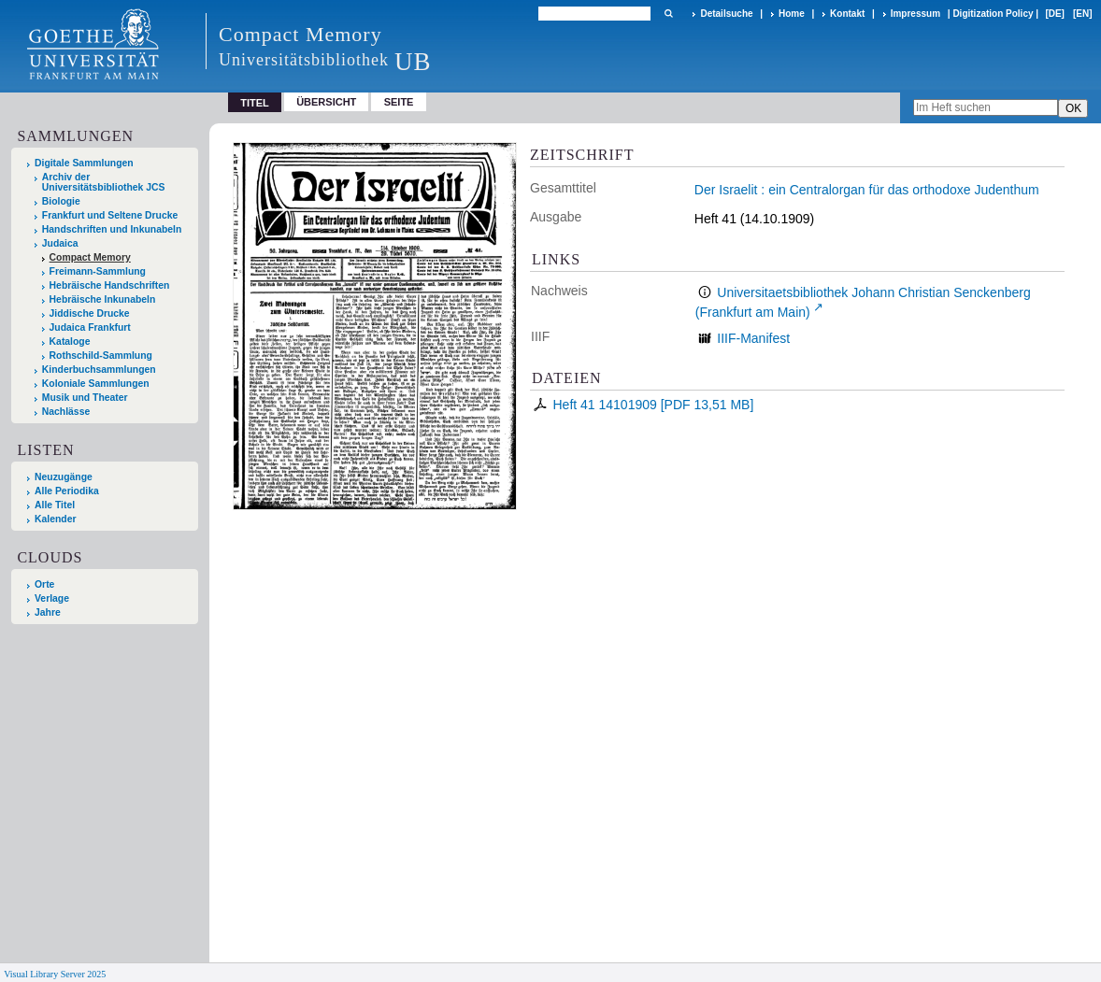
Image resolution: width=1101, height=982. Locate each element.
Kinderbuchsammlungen (99, 369)
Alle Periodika (67, 491)
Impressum (915, 13)
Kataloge (70, 341)
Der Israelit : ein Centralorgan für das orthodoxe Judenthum (866, 189)
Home (792, 13)
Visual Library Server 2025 (55, 974)
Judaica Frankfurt (90, 327)
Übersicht (326, 101)
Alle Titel (55, 505)
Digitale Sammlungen (84, 163)
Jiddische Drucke (90, 313)
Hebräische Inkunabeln (103, 299)
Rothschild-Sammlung (101, 355)
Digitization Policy (992, 13)
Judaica (60, 243)
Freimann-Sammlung (98, 271)
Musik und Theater (85, 397)
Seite (399, 101)
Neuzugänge (64, 477)
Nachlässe (66, 411)
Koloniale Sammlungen (96, 383)
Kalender (55, 519)
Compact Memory (90, 257)
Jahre (48, 612)
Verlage (52, 598)
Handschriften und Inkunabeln (112, 229)
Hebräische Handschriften (110, 285)
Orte (44, 584)
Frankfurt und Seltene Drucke (110, 215)
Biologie (61, 201)
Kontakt (847, 13)
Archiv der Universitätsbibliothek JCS (103, 182)
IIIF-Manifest (753, 338)
